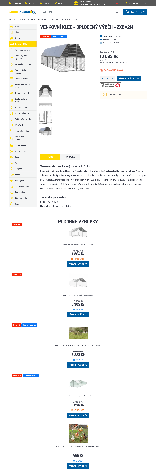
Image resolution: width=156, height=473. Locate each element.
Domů (11, 19)
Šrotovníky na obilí (19, 93)
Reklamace (15, 3)
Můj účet (45, 3)
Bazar (14, 203)
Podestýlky (16, 180)
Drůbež (14, 26)
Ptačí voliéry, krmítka (20, 107)
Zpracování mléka (19, 186)
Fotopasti (15, 168)
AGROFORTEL (115, 40)
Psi (13, 162)
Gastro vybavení (18, 192)
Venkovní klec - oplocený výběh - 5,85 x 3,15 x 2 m (78, 295)
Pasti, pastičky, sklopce (17, 71)
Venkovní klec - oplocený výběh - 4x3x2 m (78, 245)
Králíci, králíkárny (19, 113)
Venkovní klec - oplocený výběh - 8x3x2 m (78, 396)
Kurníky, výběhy (21, 19)
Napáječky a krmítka (20, 64)
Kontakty (31, 3)
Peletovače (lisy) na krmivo (19, 85)
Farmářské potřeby (19, 131)
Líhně (14, 32)
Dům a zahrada (18, 198)
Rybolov (15, 174)
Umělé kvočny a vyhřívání (18, 100)
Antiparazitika (17, 151)
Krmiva (14, 38)
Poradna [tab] (70, 156)
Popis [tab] (50, 156)
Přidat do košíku (129, 78)
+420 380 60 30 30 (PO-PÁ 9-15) (89, 2)
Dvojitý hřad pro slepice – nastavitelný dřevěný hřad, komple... (78, 446)
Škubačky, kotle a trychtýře (19, 57)
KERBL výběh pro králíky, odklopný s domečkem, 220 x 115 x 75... (78, 345)
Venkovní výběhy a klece (38, 19)
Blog (58, 3)
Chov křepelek (17, 145)
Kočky (14, 157)
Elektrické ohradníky (20, 119)
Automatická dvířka (19, 50)
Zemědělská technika (17, 138)
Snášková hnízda (18, 78)
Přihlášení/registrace (136, 3)
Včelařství (16, 125)
